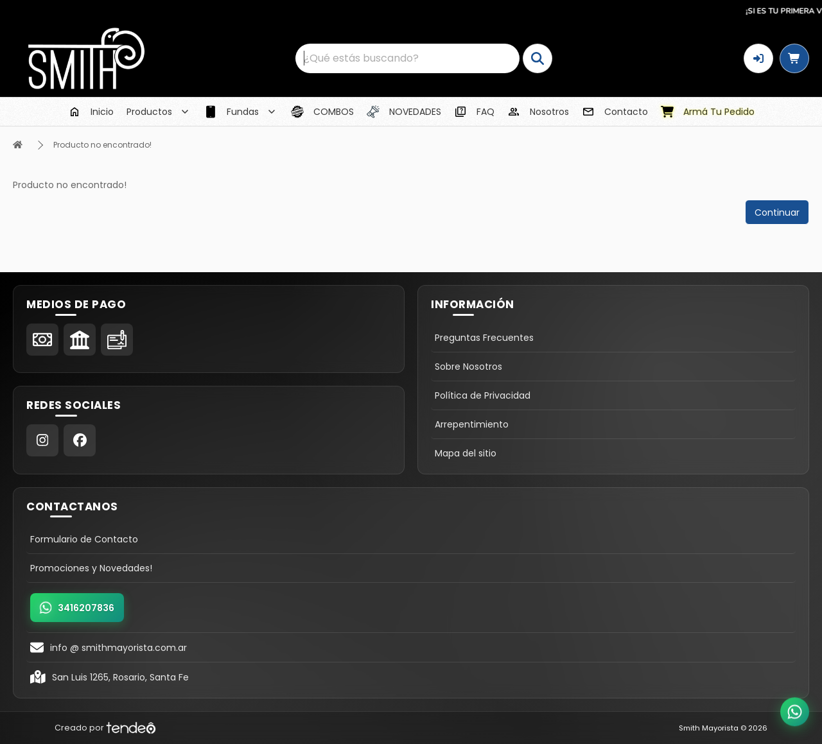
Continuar (777, 212)
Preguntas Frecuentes (484, 337)
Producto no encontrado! (102, 144)
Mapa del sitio (465, 453)
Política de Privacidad (482, 395)
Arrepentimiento (472, 424)
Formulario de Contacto (84, 539)
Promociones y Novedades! (91, 568)
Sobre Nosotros (468, 366)
